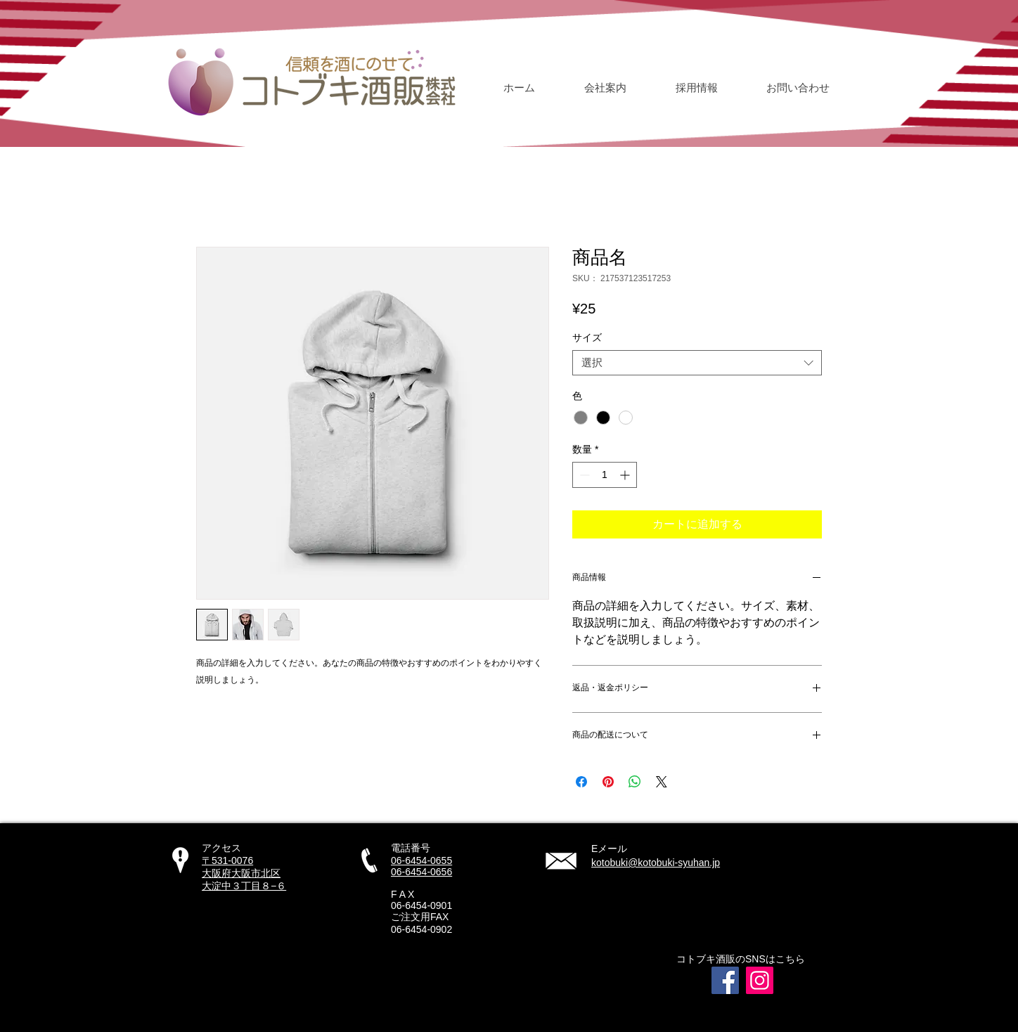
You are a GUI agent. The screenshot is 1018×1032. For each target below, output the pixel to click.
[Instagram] (759, 980)
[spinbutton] (604, 475)
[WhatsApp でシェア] (634, 781)
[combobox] (697, 362)
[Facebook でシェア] (581, 781)
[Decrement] (583, 475)
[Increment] (626, 475)
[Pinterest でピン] (608, 781)
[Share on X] (661, 781)
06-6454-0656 (421, 871)
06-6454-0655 (421, 860)
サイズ (587, 337)
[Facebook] (725, 980)
